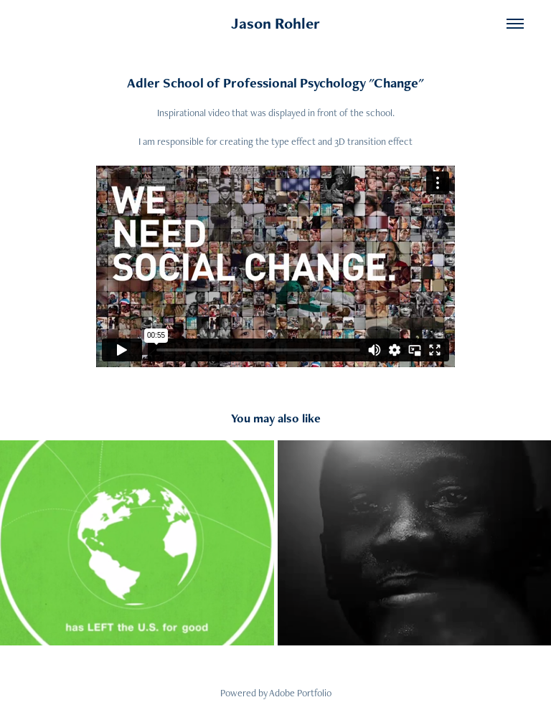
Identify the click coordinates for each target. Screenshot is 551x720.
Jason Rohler (275, 23)
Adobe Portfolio (300, 692)
